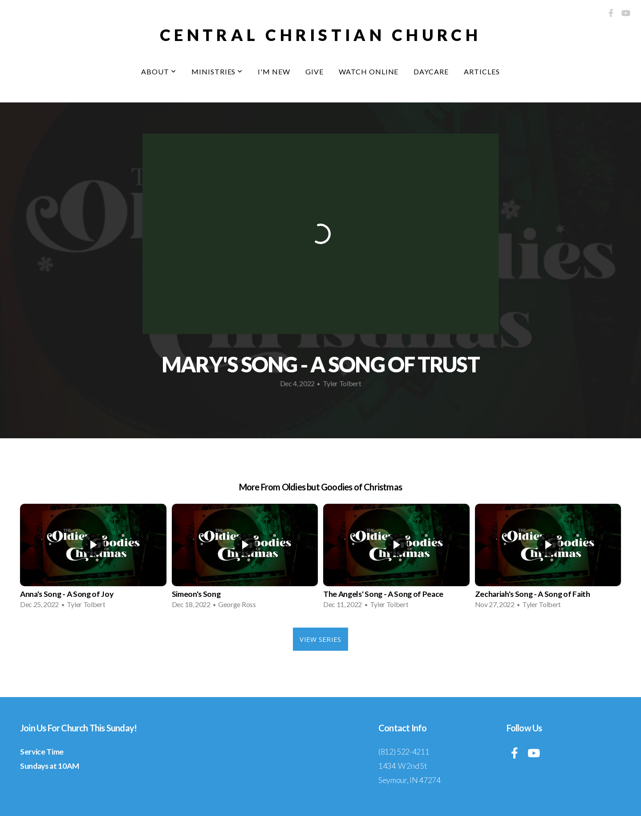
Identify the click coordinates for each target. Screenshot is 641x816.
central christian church (320, 35)
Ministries (217, 71)
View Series (320, 639)
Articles (482, 71)
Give (314, 71)
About (158, 71)
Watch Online (369, 71)
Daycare (431, 71)
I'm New (274, 71)
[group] (93, 559)
